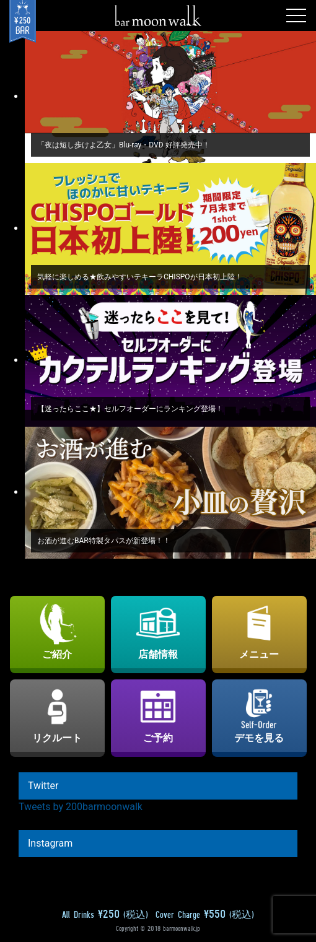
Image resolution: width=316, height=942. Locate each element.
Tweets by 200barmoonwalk (81, 807)
